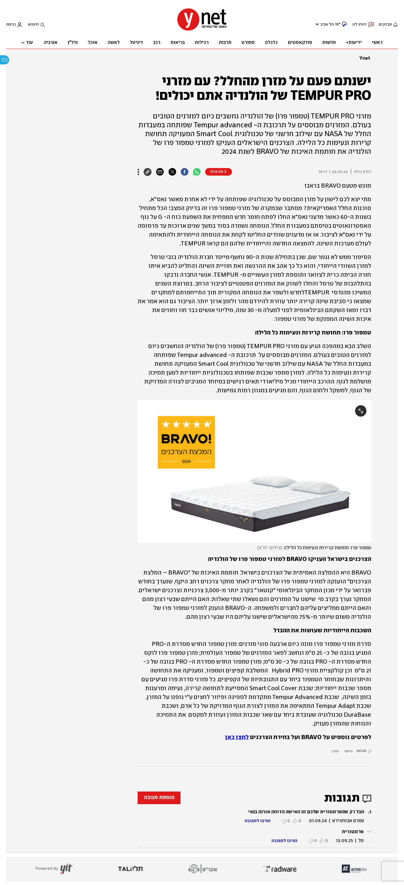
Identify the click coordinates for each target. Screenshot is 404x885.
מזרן (335, 751)
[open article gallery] (254, 471)
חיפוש (33, 24)
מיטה (348, 751)
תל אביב (327, 24)
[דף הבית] (202, 30)
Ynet (364, 58)
